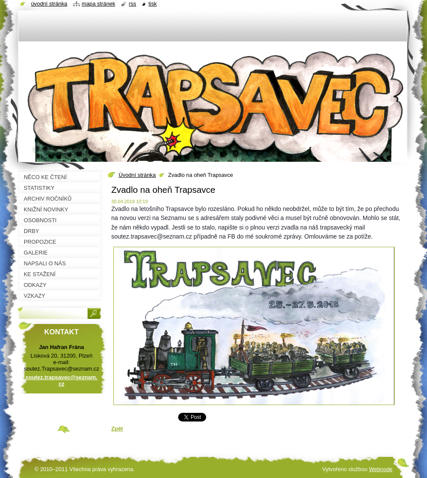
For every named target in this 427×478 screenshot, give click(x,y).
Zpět (117, 428)
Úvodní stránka (137, 175)
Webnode (380, 469)
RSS (132, 3)
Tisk (152, 3)
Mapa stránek (99, 3)
